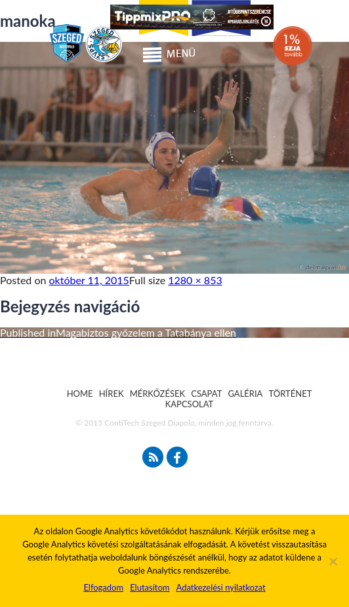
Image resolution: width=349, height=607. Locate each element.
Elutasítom (149, 587)
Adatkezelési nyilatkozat (220, 587)
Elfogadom (103, 587)
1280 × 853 (195, 280)
